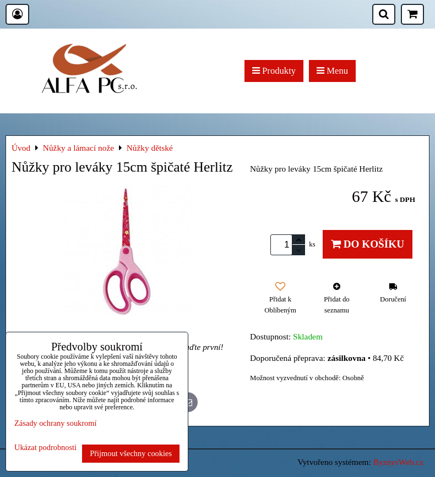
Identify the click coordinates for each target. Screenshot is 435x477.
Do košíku (367, 244)
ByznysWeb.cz (398, 462)
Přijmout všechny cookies (131, 453)
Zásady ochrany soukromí (55, 423)
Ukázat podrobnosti (45, 447)
